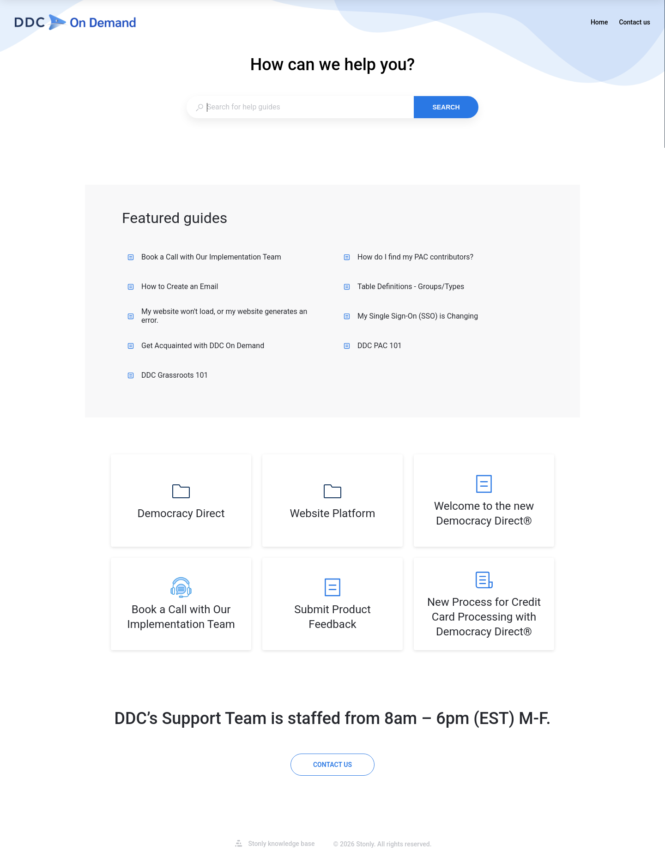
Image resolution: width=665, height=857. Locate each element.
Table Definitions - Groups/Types (404, 286)
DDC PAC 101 (373, 345)
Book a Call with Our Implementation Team (204, 257)
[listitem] (181, 500)
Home (599, 23)
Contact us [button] (634, 22)
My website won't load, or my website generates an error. (217, 315)
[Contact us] (332, 765)
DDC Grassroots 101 (167, 375)
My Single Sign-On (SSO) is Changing (411, 316)
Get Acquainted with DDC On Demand (195, 345)
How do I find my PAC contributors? (408, 257)
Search (445, 107)
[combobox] (300, 107)
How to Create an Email (172, 286)
